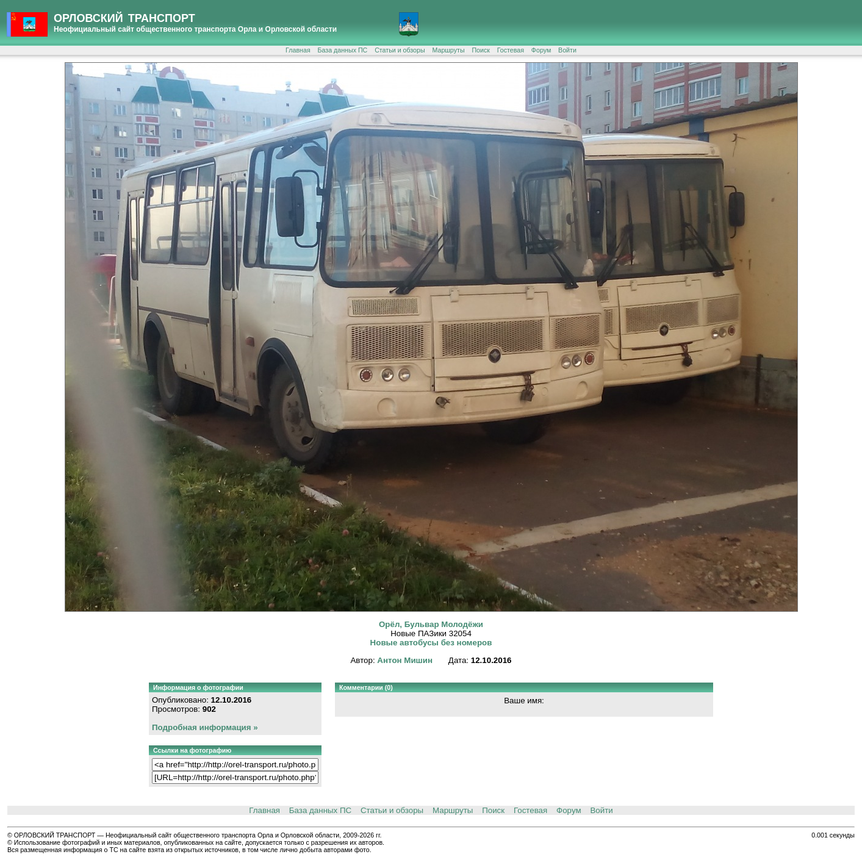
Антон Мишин (405, 660)
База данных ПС (343, 50)
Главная (298, 50)
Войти (567, 50)
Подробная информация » (205, 727)
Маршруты (448, 50)
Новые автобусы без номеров (431, 642)
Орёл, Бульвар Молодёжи (431, 624)
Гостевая (510, 50)
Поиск (481, 50)
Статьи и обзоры (400, 50)
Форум (541, 50)
